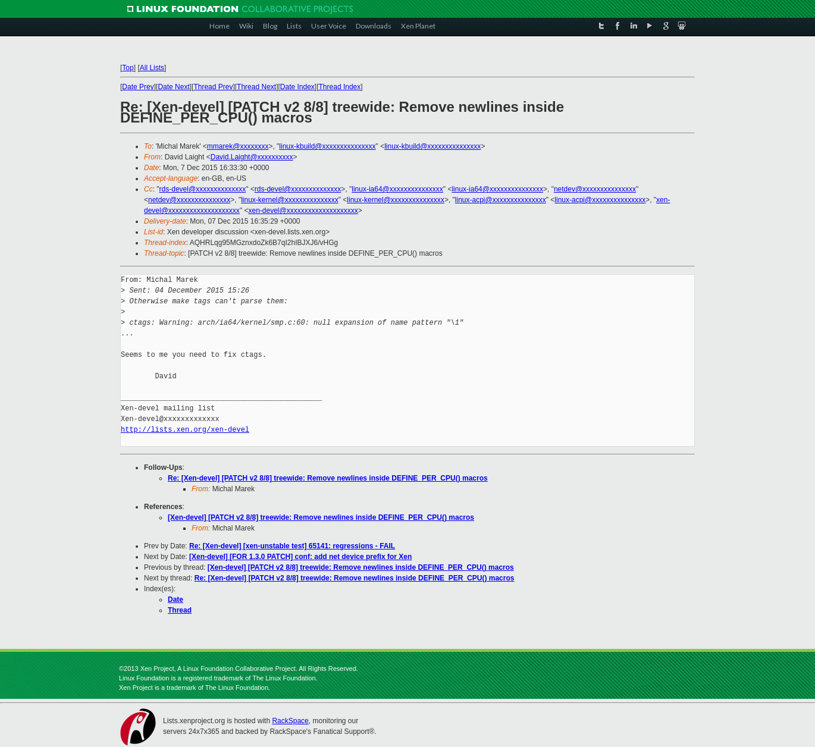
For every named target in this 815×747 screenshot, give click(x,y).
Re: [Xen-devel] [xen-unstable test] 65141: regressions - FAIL (292, 546)
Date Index (297, 87)
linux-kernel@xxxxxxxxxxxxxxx (289, 200)
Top (127, 68)
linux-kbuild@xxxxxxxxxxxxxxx (327, 146)
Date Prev (137, 87)
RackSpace (290, 721)
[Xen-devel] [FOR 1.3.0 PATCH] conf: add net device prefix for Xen (300, 557)
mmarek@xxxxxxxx (238, 146)
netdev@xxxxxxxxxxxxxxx (595, 189)
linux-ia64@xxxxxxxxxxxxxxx (397, 189)
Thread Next (256, 87)
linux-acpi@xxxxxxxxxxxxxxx (500, 200)
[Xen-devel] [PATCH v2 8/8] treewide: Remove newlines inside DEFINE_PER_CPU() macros (321, 517)
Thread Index (340, 87)
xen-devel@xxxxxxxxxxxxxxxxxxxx (303, 210)
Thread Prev (213, 87)
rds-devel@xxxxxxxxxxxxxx (202, 189)
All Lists (152, 68)
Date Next (173, 87)
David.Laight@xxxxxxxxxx (252, 157)
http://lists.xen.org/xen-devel (185, 430)
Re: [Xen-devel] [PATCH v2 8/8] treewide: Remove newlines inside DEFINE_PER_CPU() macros (328, 478)
